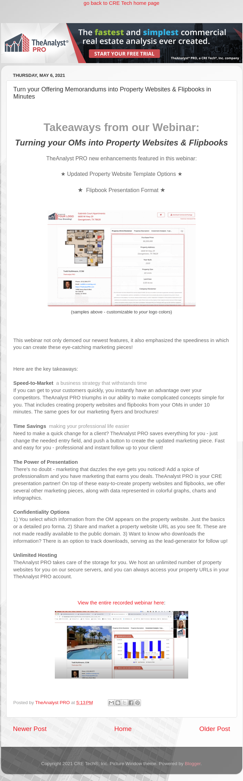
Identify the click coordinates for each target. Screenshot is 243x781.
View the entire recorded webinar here (121, 602)
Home (123, 728)
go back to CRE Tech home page (122, 3)
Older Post (214, 728)
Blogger (193, 763)
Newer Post (30, 728)
